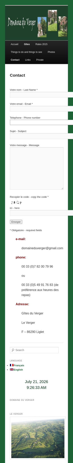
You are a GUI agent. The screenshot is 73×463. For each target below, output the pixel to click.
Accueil (14, 44)
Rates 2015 (41, 44)
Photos (51, 52)
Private (39, 60)
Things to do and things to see (26, 52)
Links (28, 60)
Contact (15, 60)
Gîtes (27, 44)
